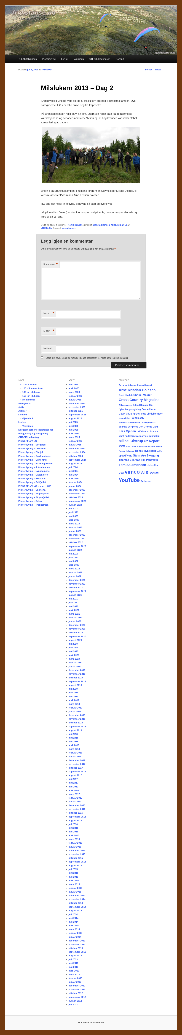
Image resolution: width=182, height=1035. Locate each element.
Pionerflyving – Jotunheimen (34, 467)
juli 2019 (73, 689)
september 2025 (77, 414)
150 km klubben (31, 396)
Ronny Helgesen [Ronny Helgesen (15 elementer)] (126, 451)
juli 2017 (73, 779)
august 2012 (75, 1000)
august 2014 (75, 910)
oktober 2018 (76, 722)
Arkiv (21, 407)
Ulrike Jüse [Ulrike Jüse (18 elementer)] (152, 465)
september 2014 (77, 907)
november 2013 (77, 944)
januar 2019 (75, 711)
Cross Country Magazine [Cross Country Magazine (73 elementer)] (139, 400)
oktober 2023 (76, 497)
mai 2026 (73, 384)
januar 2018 (75, 756)
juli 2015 (73, 869)
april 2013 (74, 970)
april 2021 (74, 610)
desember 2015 (77, 850)
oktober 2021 (76, 587)
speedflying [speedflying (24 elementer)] (125, 455)
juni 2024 (74, 471)
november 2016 (77, 809)
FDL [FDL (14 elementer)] (151, 405)
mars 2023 (74, 523)
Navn (48, 313)
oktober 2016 (76, 812)
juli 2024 (73, 467)
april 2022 (74, 565)
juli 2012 (73, 1004)
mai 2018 (73, 741)
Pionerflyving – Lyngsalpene (34, 471)
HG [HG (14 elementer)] (132, 418)
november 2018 (77, 719)
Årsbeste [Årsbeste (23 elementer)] (145, 481)
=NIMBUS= (46, 69)
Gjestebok (28, 418)
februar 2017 (75, 798)
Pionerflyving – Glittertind (32, 459)
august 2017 (75, 775)
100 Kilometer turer (33, 388)
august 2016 (75, 820)
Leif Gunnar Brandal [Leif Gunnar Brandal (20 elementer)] (148, 431)
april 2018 (74, 745)
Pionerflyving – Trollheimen (33, 504)
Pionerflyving (48, 59)
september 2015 (77, 861)
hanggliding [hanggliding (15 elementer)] (124, 418)
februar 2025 (75, 441)
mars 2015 (74, 884)
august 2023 (75, 504)
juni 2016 (74, 828)
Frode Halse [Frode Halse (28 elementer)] (148, 409)
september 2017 (77, 771)
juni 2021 (74, 602)
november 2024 (77, 452)
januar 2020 (75, 666)
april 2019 (74, 700)
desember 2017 (77, 760)
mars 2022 (74, 568)
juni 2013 (74, 963)
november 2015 (77, 854)
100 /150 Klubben (27, 384)
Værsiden (79, 59)
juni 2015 (74, 873)
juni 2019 (74, 692)
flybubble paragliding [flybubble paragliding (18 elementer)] (130, 409)
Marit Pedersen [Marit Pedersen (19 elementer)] (127, 436)
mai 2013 (73, 967)
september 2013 (77, 952)
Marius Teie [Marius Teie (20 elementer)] (141, 436)
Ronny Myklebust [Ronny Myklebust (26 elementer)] (145, 450)
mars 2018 (74, 749)
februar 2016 (75, 843)
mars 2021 (74, 613)
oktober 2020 (76, 632)
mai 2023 (73, 516)
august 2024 (75, 463)
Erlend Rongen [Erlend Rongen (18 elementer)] (140, 405)
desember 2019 (77, 670)
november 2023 (77, 493)
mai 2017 (73, 786)
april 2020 (74, 655)
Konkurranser (75, 225)
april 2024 (74, 478)
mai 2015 (73, 876)
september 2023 (77, 501)
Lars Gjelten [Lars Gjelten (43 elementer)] (127, 431)
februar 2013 (75, 978)
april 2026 (74, 388)
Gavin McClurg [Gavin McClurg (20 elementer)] (127, 413)
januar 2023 (75, 531)
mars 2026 (74, 392)
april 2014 (74, 925)
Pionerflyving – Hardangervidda (35, 463)
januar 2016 (75, 846)
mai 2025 (73, 429)
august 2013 (75, 955)
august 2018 (75, 730)
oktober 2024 (76, 456)
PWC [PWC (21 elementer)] (128, 446)
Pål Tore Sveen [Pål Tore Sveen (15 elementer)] (155, 446)
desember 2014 (77, 895)
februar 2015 (75, 888)
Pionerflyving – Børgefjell (32, 444)
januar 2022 (75, 576)
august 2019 (75, 685)
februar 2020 (75, 662)
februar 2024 (75, 482)
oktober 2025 (76, 411)
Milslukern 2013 (119, 225)
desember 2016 (77, 805)
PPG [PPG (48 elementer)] (122, 446)
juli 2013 (73, 959)
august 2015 (75, 865)
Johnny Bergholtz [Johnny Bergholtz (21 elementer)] (128, 426)
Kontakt (120, 59)
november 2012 (77, 989)
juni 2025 (74, 426)
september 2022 (77, 546)
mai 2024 (73, 474)
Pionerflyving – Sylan (30, 501)
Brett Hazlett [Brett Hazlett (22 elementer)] (126, 395)
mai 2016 (73, 831)
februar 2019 (75, 707)
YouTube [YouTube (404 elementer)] (129, 480)
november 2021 (77, 583)
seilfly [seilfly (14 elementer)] (159, 451)
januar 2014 (75, 937)
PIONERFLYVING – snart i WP (34, 486)
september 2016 (77, 816)
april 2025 (74, 433)
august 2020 (75, 640)
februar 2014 (75, 933)
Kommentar (50, 264)
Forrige (147, 69)
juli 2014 (73, 914)
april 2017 (74, 790)
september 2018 (77, 726)
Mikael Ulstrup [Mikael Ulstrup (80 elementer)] (131, 441)
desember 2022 (77, 535)
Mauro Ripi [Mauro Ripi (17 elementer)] (153, 436)
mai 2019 (73, 696)
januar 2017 (75, 801)
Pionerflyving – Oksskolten (33, 474)
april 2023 (74, 520)
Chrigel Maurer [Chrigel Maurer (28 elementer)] (142, 395)
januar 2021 (75, 621)
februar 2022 (75, 572)
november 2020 (77, 628)
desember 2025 (77, 403)
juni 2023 (74, 512)
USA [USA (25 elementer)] (121, 472)
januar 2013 (75, 982)
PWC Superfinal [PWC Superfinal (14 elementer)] (139, 446)
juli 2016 (73, 824)
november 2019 (77, 674)
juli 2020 (73, 644)
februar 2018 (75, 752)
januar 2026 (75, 399)
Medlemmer (28, 399)
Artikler (22, 411)
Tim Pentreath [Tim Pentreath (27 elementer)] (149, 459)
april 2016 (74, 835)
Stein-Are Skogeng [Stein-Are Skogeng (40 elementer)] (146, 455)
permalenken (68, 228)
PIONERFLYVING (27, 441)
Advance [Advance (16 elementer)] (123, 385)
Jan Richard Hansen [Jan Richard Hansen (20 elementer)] (130, 422)
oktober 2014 (76, 903)
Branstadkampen (101, 225)
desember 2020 (77, 625)
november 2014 (77, 899)
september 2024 (77, 459)
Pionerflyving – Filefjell (31, 452)
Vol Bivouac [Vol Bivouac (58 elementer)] (149, 472)
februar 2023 (75, 527)
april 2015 (74, 880)
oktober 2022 (76, 542)
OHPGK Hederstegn (99, 59)
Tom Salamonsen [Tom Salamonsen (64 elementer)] (132, 465)
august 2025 (75, 418)
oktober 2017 (76, 767)
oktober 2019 (76, 677)
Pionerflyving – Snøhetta (31, 490)
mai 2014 (73, 921)
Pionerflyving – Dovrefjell (32, 448)
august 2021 (75, 595)
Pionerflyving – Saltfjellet (32, 482)
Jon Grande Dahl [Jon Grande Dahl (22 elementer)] (148, 426)
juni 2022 (74, 557)
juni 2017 (74, 782)
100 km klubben (31, 392)
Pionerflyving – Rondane (31, 478)
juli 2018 (73, 734)
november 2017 (77, 764)
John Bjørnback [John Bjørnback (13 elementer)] (148, 422)
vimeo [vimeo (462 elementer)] (132, 472)
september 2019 (77, 681)
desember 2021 (77, 580)
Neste (159, 69)
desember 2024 (77, 448)
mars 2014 (74, 929)
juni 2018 (74, 737)
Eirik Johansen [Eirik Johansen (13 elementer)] (125, 405)
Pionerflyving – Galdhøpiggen (34, 456)
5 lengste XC (25, 403)
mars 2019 (74, 704)
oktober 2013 (76, 948)
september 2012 (77, 997)
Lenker (64, 59)
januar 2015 (75, 891)
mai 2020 (73, 651)
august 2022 (75, 550)
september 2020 (77, 636)
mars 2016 (74, 839)
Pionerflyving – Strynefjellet (33, 497)
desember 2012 (77, 985)
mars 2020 (74, 658)
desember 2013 (77, 940)
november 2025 (77, 407)
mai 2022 (73, 561)
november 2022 (77, 538)
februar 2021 (75, 617)
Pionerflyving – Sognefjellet (33, 493)
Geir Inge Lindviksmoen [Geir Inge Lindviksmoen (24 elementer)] (149, 413)
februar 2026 (75, 396)
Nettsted (47, 348)
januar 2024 (75, 486)
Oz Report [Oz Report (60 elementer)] (151, 441)
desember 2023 (77, 490)
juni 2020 (74, 647)
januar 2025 (75, 444)
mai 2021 (73, 606)
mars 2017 (74, 794)
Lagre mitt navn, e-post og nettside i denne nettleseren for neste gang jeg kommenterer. (87, 358)
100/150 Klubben (28, 59)
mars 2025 (74, 437)
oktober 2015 (76, 858)
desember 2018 (77, 715)
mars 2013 (74, 974)
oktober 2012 (76, 993)
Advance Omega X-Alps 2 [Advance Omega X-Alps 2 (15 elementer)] (140, 385)
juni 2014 (74, 918)
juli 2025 (73, 422)
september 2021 (77, 591)
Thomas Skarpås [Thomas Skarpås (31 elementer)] (129, 459)
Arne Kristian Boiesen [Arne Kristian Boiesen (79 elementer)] (137, 390)
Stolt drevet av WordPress (91, 1022)
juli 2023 (73, 508)
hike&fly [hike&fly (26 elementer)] (139, 417)
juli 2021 (73, 598)
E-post (48, 331)
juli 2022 (73, 553)
